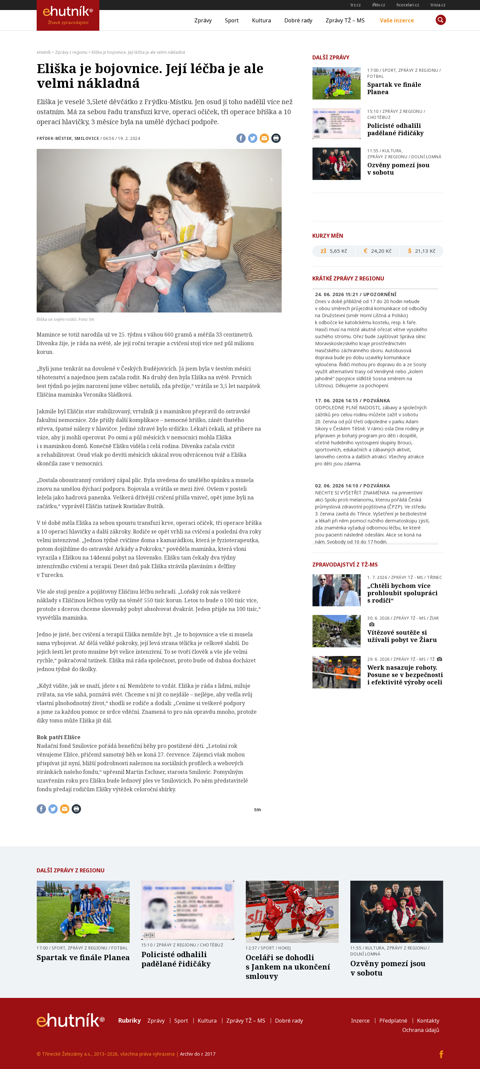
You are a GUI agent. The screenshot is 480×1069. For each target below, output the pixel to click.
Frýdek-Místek (54, 138)
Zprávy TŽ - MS (407, 577)
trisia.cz (438, 5)
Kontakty (428, 1020)
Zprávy (203, 20)
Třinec (434, 577)
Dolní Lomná (426, 157)
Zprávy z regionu (418, 70)
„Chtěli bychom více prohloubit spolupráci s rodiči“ (402, 593)
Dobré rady (298, 20)
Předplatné (393, 1020)
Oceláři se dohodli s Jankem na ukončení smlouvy (288, 966)
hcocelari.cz (408, 5)
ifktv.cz (378, 5)
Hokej (284, 948)
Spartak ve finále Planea (394, 88)
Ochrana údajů (420, 1030)
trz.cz (356, 5)
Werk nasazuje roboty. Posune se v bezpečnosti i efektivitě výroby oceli (405, 674)
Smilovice (86, 138)
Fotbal (375, 76)
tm (257, 809)
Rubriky (129, 1020)
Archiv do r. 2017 (197, 1054)
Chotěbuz (379, 117)
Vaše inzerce (397, 20)
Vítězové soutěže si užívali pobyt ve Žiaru (402, 636)
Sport (232, 20)
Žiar (434, 618)
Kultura (261, 20)
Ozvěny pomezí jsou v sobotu (398, 168)
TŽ (432, 659)
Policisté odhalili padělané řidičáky (395, 129)
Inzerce (360, 1020)
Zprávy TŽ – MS (345, 20)
